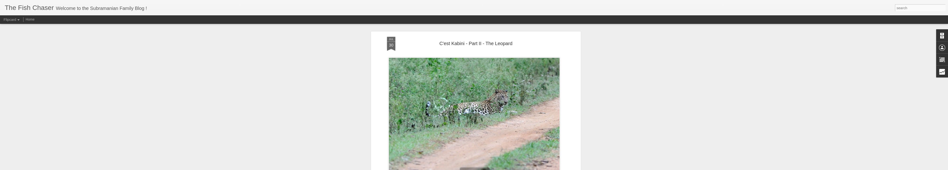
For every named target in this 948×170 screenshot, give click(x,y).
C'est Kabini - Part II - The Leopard (475, 43)
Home (30, 19)
